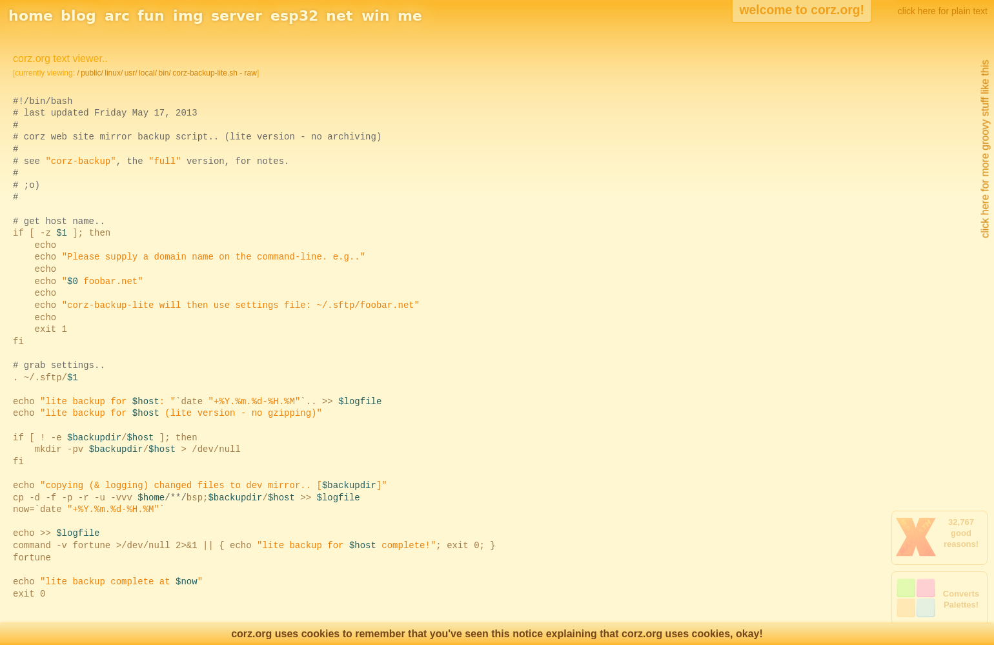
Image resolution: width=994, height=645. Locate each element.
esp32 (294, 16)
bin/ (164, 72)
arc (117, 16)
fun (151, 16)
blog (78, 16)
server (236, 16)
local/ (148, 72)
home (30, 16)
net (339, 16)
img (188, 16)
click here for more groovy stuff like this (984, 149)
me (410, 16)
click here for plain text (943, 11)
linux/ (114, 72)
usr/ (131, 72)
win (375, 16)
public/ (92, 72)
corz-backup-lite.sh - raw (214, 72)
